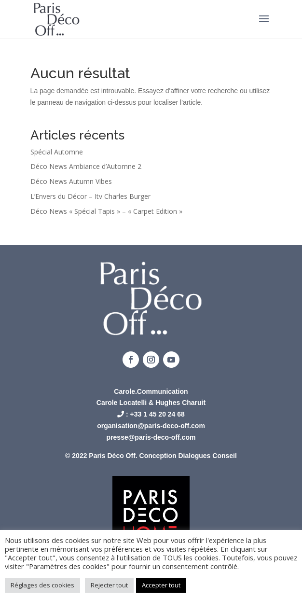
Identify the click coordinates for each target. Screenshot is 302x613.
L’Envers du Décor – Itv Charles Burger (90, 196)
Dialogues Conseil (207, 456)
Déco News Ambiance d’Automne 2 (85, 166)
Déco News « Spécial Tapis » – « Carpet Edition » (106, 211)
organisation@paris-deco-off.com (151, 426)
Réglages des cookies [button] (42, 585)
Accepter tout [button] (161, 585)
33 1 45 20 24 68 (159, 414)
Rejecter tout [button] (109, 585)
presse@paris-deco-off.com (151, 437)
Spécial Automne (56, 151)
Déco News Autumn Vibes (71, 181)
